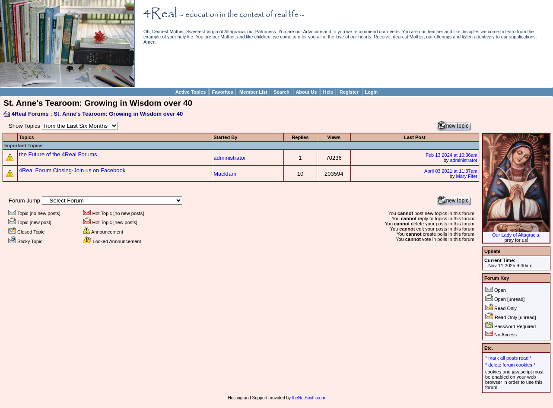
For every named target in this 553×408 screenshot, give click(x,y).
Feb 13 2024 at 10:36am (451, 155)
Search (281, 92)
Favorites (222, 92)
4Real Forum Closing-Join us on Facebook (72, 170)
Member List (253, 92)
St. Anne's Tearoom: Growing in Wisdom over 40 (118, 114)
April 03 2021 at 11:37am (450, 171)
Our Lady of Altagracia (515, 234)
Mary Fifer (467, 176)
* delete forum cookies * (510, 364)
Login (371, 92)
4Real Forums (30, 114)
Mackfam (224, 174)
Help (328, 92)
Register (349, 92)
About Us (306, 92)
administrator (229, 158)
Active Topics (190, 92)
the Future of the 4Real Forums (58, 154)
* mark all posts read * (508, 358)
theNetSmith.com (308, 397)
